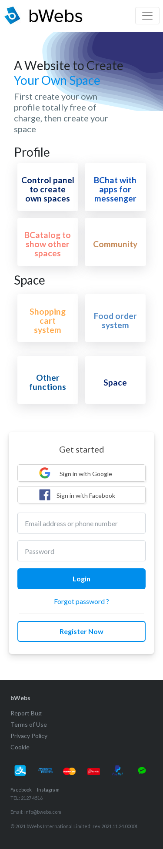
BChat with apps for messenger (115, 189)
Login (81, 578)
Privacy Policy (28, 735)
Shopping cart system (48, 320)
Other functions (47, 382)
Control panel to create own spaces (47, 189)
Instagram (48, 789)
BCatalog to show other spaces (47, 244)
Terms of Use (28, 724)
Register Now (81, 631)
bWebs (20, 697)
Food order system (115, 320)
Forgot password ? (81, 601)
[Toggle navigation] (147, 15)
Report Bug (26, 713)
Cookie (20, 747)
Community (115, 243)
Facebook (21, 789)
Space (115, 382)
